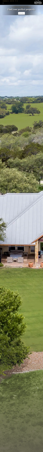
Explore (21, 13)
